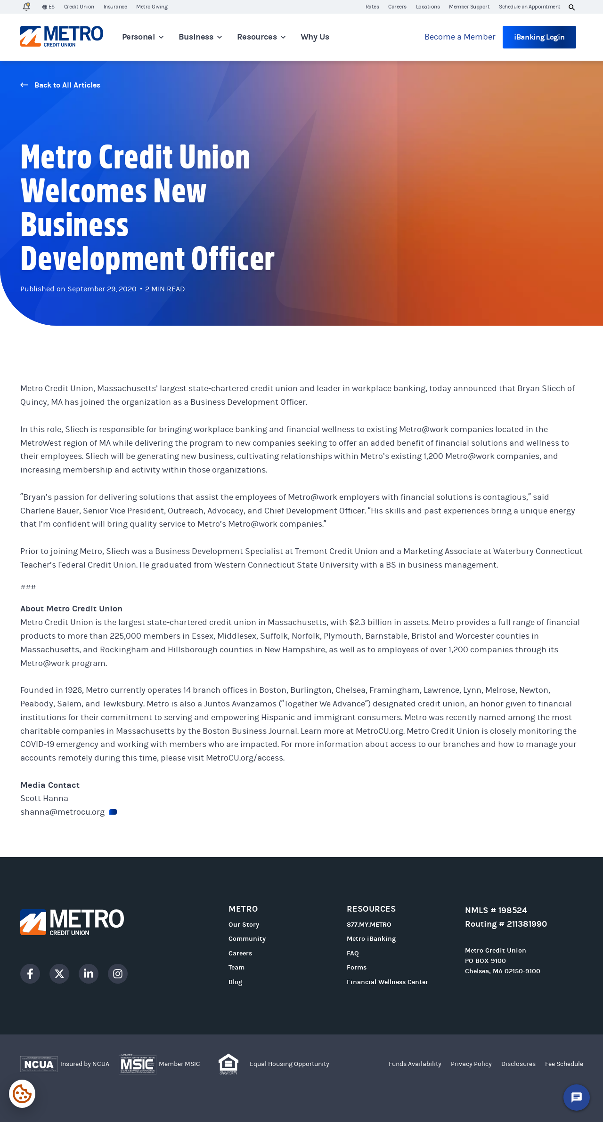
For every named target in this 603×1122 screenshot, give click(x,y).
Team (236, 967)
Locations (428, 6)
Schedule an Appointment (530, 6)
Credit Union (79, 6)
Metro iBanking (371, 939)
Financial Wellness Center (387, 982)
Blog (235, 982)
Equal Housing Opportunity (289, 1064)
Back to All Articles (60, 84)
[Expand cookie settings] (22, 1094)
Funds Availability (415, 1064)
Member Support (469, 6)
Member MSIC (179, 1064)
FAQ (353, 953)
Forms (357, 967)
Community (247, 939)
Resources (261, 37)
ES (48, 7)
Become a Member (460, 37)
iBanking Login (539, 36)
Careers (397, 6)
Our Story (243, 925)
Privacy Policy (471, 1064)
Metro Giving (151, 6)
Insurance (115, 6)
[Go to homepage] (61, 37)
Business (200, 37)
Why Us (315, 37)
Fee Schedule (564, 1064)
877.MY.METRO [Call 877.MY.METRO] (369, 925)
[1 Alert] (26, 7)
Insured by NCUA (84, 1064)
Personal (142, 37)
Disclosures (518, 1064)
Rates (372, 6)
